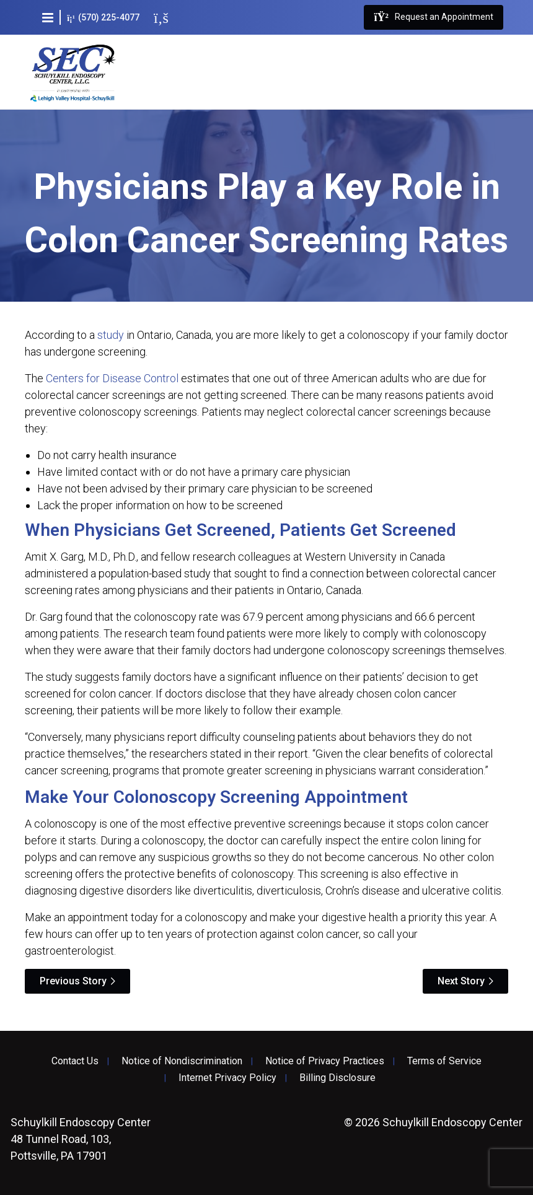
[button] (47, 17)
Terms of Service (444, 1061)
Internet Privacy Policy (227, 1078)
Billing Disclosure (337, 1078)
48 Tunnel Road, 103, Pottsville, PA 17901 (81, 1139)
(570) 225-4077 (103, 17)
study (110, 334)
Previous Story (73, 981)
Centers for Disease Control (112, 378)
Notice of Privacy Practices (324, 1061)
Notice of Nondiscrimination (181, 1061)
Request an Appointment (433, 17)
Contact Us (75, 1061)
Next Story (461, 981)
